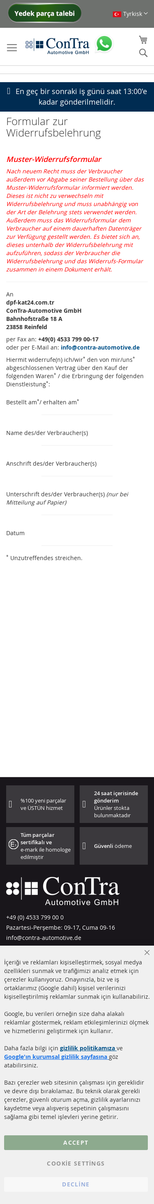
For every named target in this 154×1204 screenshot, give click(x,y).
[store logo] (57, 45)
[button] (130, 13)
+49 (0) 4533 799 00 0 (35, 917)
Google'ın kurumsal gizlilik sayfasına (56, 1057)
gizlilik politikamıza (88, 1048)
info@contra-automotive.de (100, 347)
